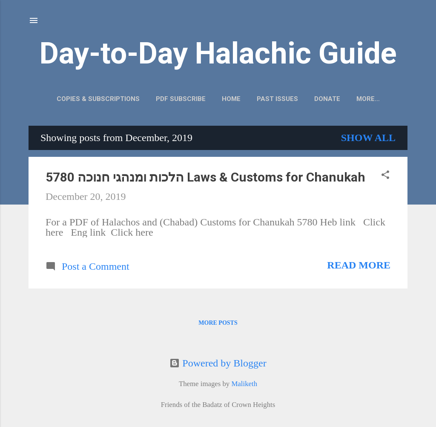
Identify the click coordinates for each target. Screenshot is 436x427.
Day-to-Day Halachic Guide (218, 53)
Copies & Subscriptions (98, 99)
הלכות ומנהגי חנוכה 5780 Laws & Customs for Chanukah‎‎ (205, 177)
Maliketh (244, 384)
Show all (368, 137)
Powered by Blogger (217, 363)
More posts (217, 323)
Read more (358, 265)
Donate (327, 99)
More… (368, 99)
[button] (385, 176)
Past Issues (277, 99)
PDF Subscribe (181, 99)
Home (231, 99)
